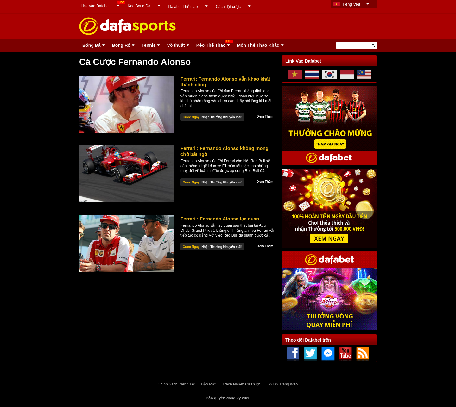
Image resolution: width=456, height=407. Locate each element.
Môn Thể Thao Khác (258, 45)
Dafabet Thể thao (183, 6)
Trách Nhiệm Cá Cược (241, 384)
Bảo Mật (208, 384)
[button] (373, 45)
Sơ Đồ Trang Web (282, 384)
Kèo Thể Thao (211, 45)
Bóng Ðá (91, 45)
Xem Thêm (265, 116)
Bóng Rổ (121, 45)
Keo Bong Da (139, 6)
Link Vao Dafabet (95, 6)
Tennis (148, 45)
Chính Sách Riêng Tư (176, 384)
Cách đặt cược (228, 6)
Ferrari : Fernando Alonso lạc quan (219, 218)
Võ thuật (176, 45)
